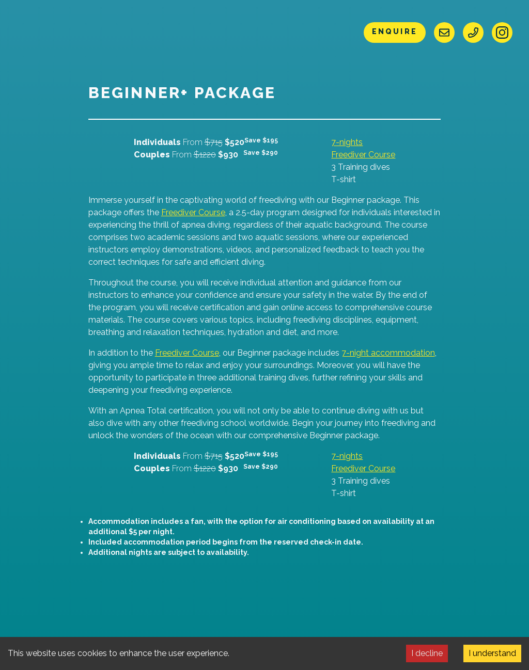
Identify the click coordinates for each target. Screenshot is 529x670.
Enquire (394, 31)
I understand (492, 653)
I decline (427, 653)
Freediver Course (363, 154)
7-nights (347, 142)
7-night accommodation (388, 353)
